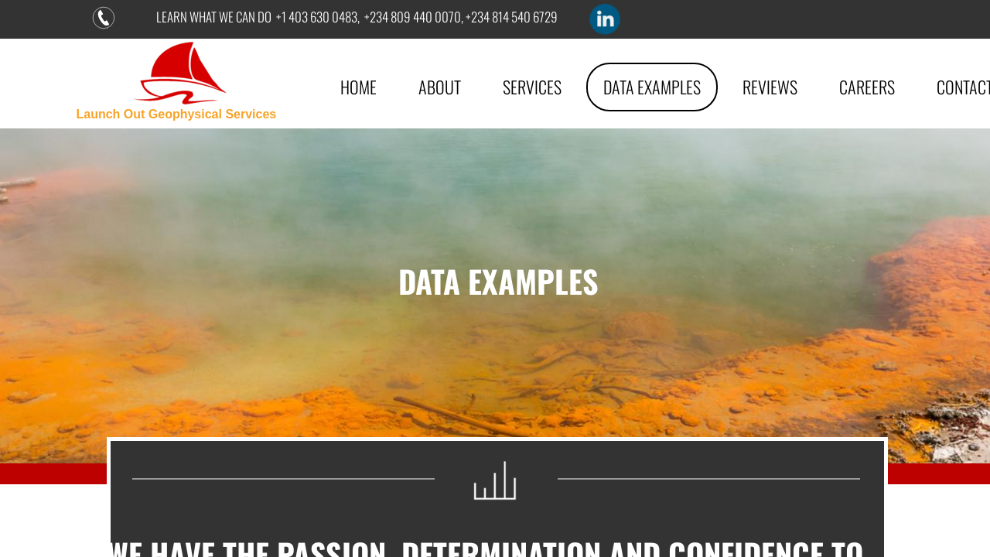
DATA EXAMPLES (652, 86)
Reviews (769, 86)
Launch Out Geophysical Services (176, 114)
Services (532, 86)
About (439, 86)
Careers (867, 86)
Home (358, 86)
